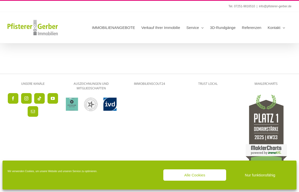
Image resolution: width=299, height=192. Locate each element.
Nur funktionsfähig (260, 175)
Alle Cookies (194, 175)
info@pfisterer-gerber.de (275, 6)
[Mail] (33, 111)
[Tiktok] (39, 98)
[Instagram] (26, 98)
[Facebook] (13, 98)
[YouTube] (52, 98)
